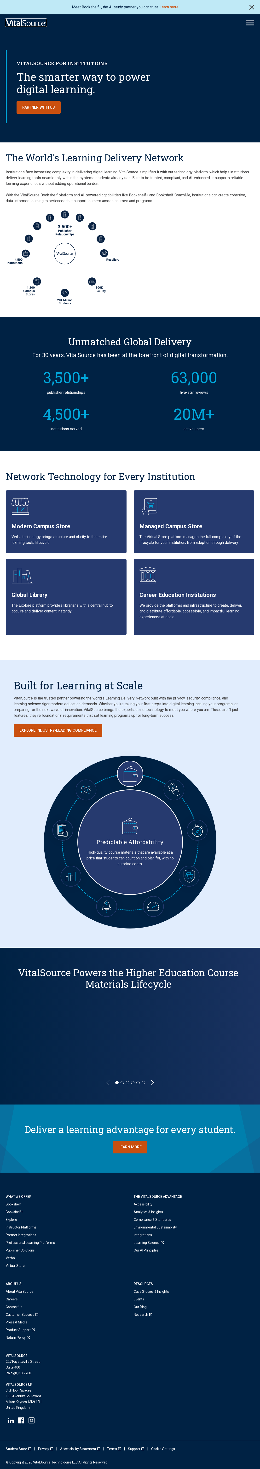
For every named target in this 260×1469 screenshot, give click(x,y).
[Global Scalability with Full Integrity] (189, 876)
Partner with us (38, 107)
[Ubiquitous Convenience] (62, 830)
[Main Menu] (250, 22)
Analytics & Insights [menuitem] (148, 1212)
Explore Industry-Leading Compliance (58, 730)
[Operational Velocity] (153, 906)
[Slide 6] (143, 1082)
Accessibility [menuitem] (143, 1204)
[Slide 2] (122, 1082)
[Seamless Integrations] (173, 789)
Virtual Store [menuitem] (15, 1266)
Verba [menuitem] (10, 1258)
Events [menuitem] (139, 1299)
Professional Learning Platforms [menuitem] (30, 1243)
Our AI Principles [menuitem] (146, 1250)
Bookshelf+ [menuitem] (14, 1212)
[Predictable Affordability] (130, 774)
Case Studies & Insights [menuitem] (151, 1291)
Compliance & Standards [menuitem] (152, 1220)
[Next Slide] (152, 1082)
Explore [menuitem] (11, 1220)
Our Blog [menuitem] (140, 1307)
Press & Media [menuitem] (16, 1322)
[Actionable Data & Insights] (70, 876)
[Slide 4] (132, 1082)
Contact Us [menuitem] (14, 1307)
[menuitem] (155, 1243)
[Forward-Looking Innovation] (106, 906)
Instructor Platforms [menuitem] (21, 1227)
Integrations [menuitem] (143, 1235)
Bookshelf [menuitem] (13, 1204)
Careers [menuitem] (12, 1299)
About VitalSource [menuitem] (19, 1291)
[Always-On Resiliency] (197, 830)
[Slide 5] (138, 1082)
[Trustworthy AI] (86, 789)
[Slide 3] (127, 1082)
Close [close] (251, 7)
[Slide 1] (117, 1082)
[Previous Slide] (108, 1082)
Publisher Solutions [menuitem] (20, 1250)
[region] (130, 1026)
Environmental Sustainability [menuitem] (155, 1227)
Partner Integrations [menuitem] (21, 1235)
